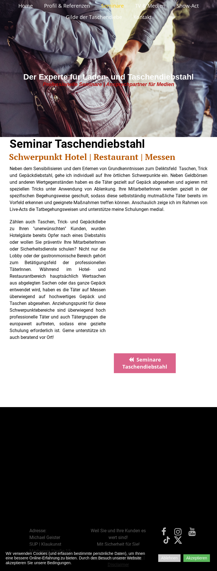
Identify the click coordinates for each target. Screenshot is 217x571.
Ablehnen (169, 558)
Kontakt (142, 17)
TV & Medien (150, 5)
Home (25, 5)
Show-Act (188, 5)
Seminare (112, 5)
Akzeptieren (196, 558)
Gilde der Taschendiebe (94, 17)
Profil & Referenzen (67, 5)
